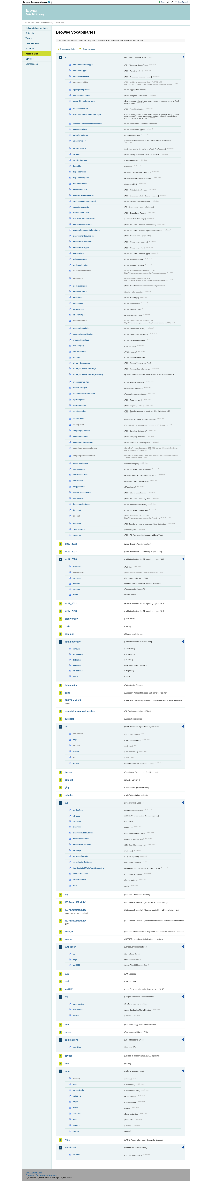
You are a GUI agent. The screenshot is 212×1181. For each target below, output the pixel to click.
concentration (79, 1090)
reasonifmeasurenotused (84, 393)
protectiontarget (80, 388)
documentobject (80, 183)
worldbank (70, 1147)
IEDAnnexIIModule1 (75, 902)
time (74, 1119)
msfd (67, 1024)
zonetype (77, 535)
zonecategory (79, 529)
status (75, 676)
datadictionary (73, 641)
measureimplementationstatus (86, 230)
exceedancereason (81, 212)
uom (67, 1071)
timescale (77, 510)
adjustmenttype (79, 70)
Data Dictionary (47, 23)
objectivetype (79, 315)
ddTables (77, 660)
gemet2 (69, 780)
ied (66, 894)
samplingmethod (80, 436)
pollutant (77, 357)
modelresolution (80, 291)
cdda (67, 626)
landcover (70, 947)
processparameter (81, 382)
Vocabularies (31, 54)
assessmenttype (80, 129)
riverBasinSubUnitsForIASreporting (88, 868)
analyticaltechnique (81, 95)
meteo (75, 1108)
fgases (68, 772)
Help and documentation (36, 28)
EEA (37, 2)
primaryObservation (81, 363)
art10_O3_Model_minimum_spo (87, 114)
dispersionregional (81, 178)
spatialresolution (80, 475)
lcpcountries (78, 1004)
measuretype (78, 253)
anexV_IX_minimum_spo (84, 101)
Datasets (29, 33)
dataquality (71, 685)
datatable (77, 166)
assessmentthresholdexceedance (87, 124)
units (75, 885)
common (69, 634)
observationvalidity (81, 328)
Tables (28, 38)
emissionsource (80, 189)
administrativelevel (81, 76)
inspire (68, 939)
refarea (76, 751)
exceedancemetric (81, 207)
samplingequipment (81, 430)
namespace (78, 303)
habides (69, 795)
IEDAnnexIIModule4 (75, 920)
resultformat (78, 419)
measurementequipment (83, 236)
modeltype (77, 297)
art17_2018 (71, 611)
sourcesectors (79, 469)
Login (163, 2)
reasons (76, 589)
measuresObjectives (82, 844)
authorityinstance (80, 135)
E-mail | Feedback (33, 1172)
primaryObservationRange (84, 368)
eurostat (69, 719)
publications (71, 1040)
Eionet (37, 23)
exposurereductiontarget (84, 218)
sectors (76, 1015)
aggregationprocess (81, 90)
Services (29, 59)
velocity (76, 1125)
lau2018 (69, 989)
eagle (75, 959)
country (76, 1155)
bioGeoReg (78, 810)
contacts (76, 649)
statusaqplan (78, 498)
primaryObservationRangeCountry (88, 374)
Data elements (32, 43)
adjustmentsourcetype (83, 64)
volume (76, 1131)
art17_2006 (71, 559)
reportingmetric (79, 405)
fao (66, 726)
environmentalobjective (83, 195)
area (74, 1084)
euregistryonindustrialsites (79, 711)
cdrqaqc (76, 154)
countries (77, 578)
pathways (77, 850)
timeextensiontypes (81, 504)
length (75, 1102)
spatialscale (78, 481)
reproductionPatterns (82, 862)
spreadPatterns (79, 879)
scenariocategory (80, 463)
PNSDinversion (79, 351)
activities (77, 566)
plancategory (78, 346)
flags (75, 740)
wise (67, 1140)
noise (68, 1032)
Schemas (29, 48)
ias (66, 803)
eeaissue (77, 665)
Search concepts (89, 49)
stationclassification (82, 492)
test (67, 1063)
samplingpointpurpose (83, 442)
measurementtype (81, 247)
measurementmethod (82, 241)
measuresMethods (81, 839)
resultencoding (79, 411)
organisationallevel (81, 340)
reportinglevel (79, 399)
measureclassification (82, 224)
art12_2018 (71, 551)
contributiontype (80, 160)
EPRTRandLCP (73, 700)
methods (76, 584)
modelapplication (80, 265)
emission (77, 1096)
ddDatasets (78, 654)
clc (74, 954)
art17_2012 (71, 603)
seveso (69, 1056)
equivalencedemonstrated (84, 201)
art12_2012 (71, 544)
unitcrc (76, 763)
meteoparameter (80, 259)
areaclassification (80, 109)
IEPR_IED (70, 931)
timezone (77, 523)
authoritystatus (79, 148)
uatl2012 (76, 965)
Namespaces (31, 64)
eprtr (67, 693)
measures (77, 827)
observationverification (83, 334)
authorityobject (79, 141)
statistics (77, 1113)
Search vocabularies (67, 49)
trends (75, 595)
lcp (66, 996)
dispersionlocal (79, 172)
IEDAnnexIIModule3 (75, 910)
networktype (78, 309)
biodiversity (71, 619)
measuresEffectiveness (83, 833)
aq (66, 57)
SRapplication (79, 486)
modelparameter (80, 286)
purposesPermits (80, 856)
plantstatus (78, 1009)
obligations (78, 671)
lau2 (67, 981)
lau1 (67, 974)
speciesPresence (80, 874)
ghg (67, 787)
